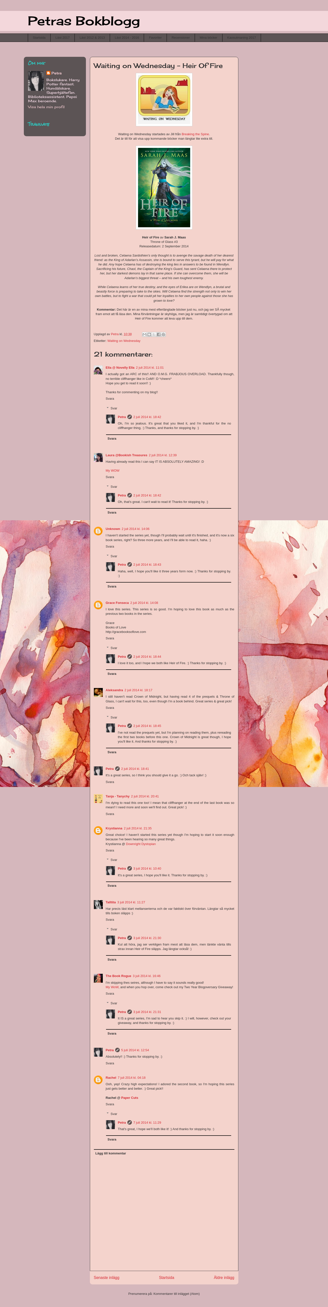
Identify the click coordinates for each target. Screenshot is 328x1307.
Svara (110, 398)
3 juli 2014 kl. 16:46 (147, 976)
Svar (113, 408)
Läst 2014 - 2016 (127, 37)
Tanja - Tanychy (118, 796)
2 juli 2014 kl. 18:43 (147, 564)
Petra (122, 417)
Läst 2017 (62, 37)
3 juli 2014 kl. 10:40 (147, 868)
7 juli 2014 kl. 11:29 (147, 1122)
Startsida (39, 37)
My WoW (112, 987)
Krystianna (114, 828)
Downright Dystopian (141, 844)
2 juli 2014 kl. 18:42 (147, 417)
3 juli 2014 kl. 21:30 (147, 938)
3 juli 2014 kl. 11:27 (131, 902)
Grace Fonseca (117, 603)
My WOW (113, 470)
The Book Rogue (118, 976)
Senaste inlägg (106, 1277)
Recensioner (181, 37)
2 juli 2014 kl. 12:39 (163, 455)
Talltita (111, 902)
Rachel (111, 1077)
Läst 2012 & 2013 (92, 37)
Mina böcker (208, 37)
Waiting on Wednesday (123, 341)
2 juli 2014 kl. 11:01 (150, 367)
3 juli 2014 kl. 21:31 (147, 1012)
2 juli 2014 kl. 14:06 (135, 529)
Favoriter (155, 37)
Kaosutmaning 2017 (241, 37)
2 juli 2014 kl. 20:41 (145, 796)
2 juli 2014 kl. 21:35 (138, 828)
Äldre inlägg (224, 1277)
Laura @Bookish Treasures (126, 455)
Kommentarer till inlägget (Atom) (176, 1294)
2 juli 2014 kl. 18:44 (147, 656)
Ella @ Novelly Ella (120, 367)
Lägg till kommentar (110, 1153)
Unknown (113, 529)
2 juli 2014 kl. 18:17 (138, 690)
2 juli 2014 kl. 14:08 (144, 603)
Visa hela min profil (46, 107)
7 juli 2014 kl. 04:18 (132, 1077)
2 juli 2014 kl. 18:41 (135, 769)
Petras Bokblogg (84, 20)
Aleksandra (114, 690)
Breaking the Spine (195, 134)
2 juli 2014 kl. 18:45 (147, 726)
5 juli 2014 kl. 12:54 (135, 1050)
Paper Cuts (129, 1098)
